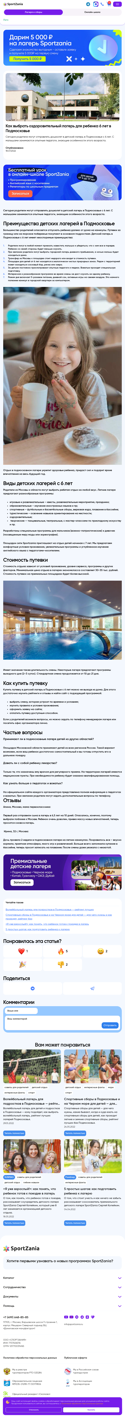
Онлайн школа (92, 12)
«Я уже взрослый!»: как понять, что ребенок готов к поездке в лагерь (47, 924)
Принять (91, 1410)
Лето (5, 20)
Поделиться (16, 978)
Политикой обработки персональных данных (82, 1403)
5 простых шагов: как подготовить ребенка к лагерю (38, 929)
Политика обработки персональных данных (30, 1358)
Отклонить (34, 1410)
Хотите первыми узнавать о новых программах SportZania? (60, 1261)
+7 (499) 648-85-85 (15, 1317)
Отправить (110, 1025)
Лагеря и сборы (33, 12)
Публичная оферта (75, 1358)
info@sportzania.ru (73, 1324)
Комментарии (18, 1002)
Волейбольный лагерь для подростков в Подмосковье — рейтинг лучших (50, 909)
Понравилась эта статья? (32, 941)
